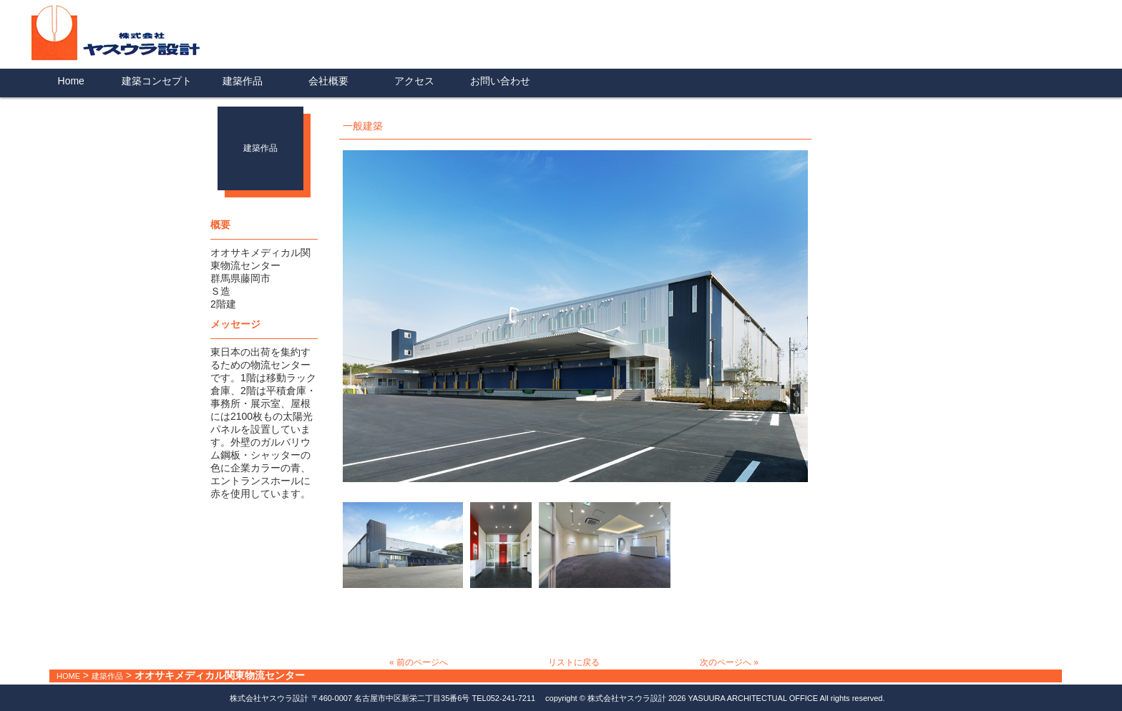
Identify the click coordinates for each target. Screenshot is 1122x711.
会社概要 (328, 81)
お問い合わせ (500, 81)
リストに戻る (574, 662)
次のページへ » (729, 662)
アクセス (414, 81)
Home (71, 81)
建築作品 (243, 81)
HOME (68, 676)
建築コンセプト (157, 81)
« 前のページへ (418, 662)
